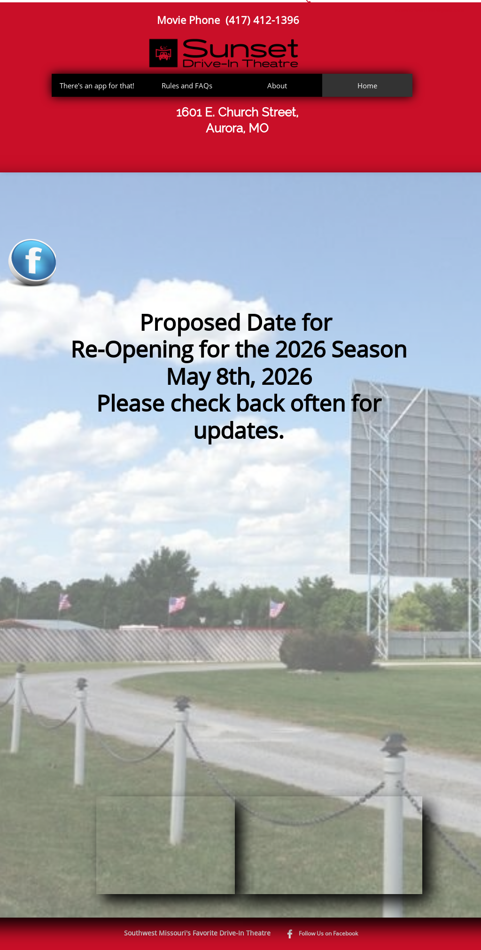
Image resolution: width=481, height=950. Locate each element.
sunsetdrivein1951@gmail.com (429, 10)
